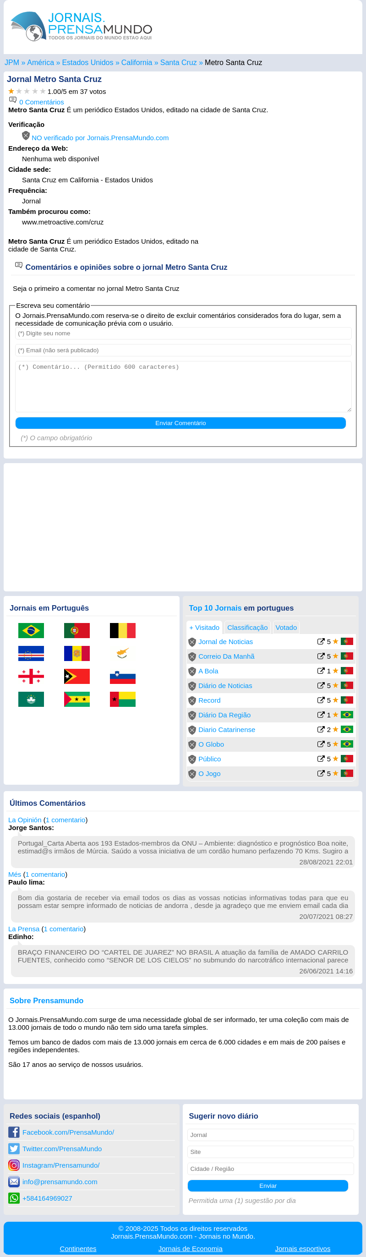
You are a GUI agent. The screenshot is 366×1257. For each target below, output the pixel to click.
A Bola (208, 671)
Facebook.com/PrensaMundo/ (68, 1132)
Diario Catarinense (226, 729)
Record (209, 700)
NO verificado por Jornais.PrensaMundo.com (95, 138)
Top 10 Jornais (215, 608)
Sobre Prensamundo (46, 1000)
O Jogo (209, 773)
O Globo (211, 744)
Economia (190, 1248)
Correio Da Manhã (226, 656)
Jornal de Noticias (225, 641)
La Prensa (23, 929)
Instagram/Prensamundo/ (60, 1165)
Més (14, 874)
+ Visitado (204, 627)
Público (209, 759)
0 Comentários (36, 102)
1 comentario (66, 820)
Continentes (78, 1248)
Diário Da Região (224, 715)
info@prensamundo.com (60, 1182)
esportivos (303, 1248)
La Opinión (25, 820)
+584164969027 (47, 1198)
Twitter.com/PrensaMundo (62, 1149)
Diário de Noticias (225, 685)
